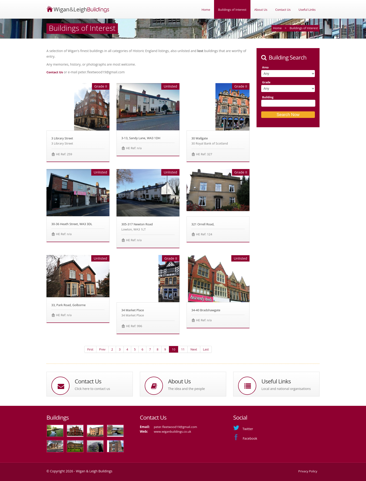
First (90, 349)
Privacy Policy (307, 471)
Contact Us (283, 9)
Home (205, 9)
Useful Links (307, 9)
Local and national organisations (286, 388)
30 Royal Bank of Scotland (209, 143)
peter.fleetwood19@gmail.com (175, 427)
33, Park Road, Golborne (68, 305)
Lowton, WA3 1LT (133, 229)
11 (183, 349)
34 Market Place (132, 310)
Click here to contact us (92, 388)
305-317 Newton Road (137, 224)
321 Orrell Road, (202, 224)
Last (206, 349)
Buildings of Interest (232, 9)
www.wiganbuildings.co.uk (172, 431)
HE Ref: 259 (64, 154)
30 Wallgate (199, 138)
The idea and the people (186, 388)
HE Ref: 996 (134, 326)
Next (193, 349)
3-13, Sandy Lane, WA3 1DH (140, 138)
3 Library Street (62, 138)
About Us (260, 9)
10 (173, 349)
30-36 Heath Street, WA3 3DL (71, 224)
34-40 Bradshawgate (205, 310)
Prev (102, 349)
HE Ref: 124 (204, 234)
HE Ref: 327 (204, 154)
